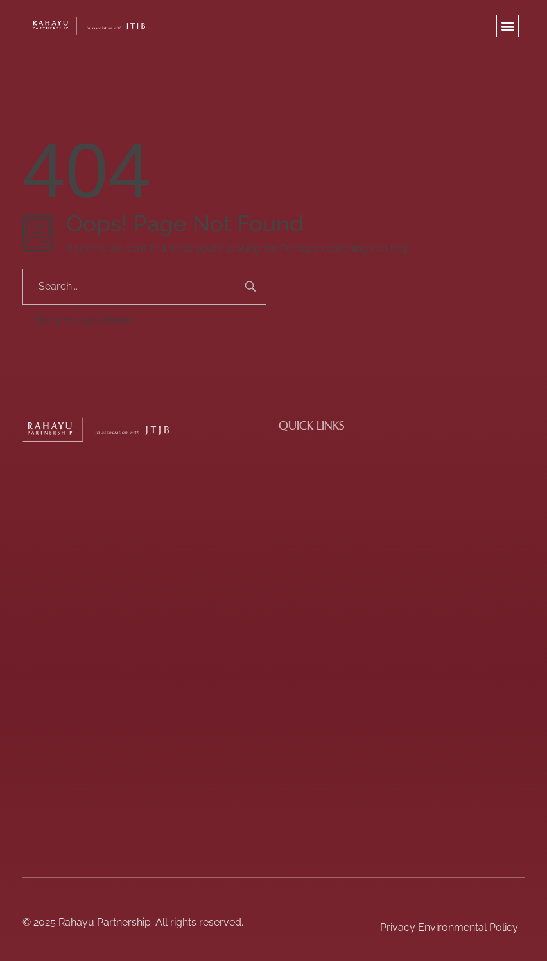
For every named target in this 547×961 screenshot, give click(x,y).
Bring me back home (78, 320)
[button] (507, 26)
